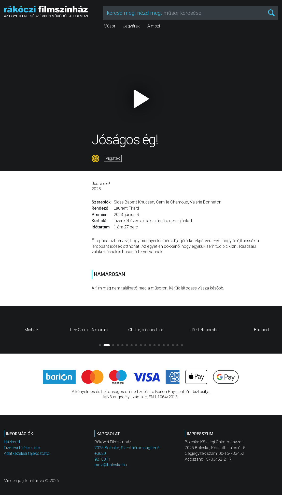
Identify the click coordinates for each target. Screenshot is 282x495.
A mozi (153, 26)
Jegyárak (131, 26)
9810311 (102, 459)
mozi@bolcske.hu (110, 464)
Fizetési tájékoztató (22, 447)
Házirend (12, 442)
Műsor (109, 26)
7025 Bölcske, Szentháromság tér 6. (127, 447)
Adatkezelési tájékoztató (26, 453)
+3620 (100, 453)
